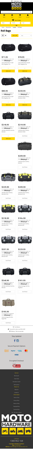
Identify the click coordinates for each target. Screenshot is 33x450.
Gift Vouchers (16, 384)
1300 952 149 (17, 1)
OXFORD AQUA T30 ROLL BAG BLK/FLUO (23, 193)
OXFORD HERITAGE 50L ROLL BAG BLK (8, 286)
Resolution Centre (16, 381)
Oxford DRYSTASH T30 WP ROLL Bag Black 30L (24, 63)
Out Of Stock (24, 136)
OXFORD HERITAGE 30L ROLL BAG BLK (8, 131)
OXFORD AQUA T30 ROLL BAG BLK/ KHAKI (23, 131)
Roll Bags (20, 27)
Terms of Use (16, 397)
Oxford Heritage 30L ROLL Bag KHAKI (7, 318)
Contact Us (16, 392)
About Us (16, 389)
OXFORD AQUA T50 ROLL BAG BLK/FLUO (7, 193)
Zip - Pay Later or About (16, 412)
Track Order (16, 378)
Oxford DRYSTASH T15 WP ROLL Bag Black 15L (7, 63)
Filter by (15, 35)
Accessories (8, 27)
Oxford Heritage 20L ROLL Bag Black (24, 286)
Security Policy (17, 409)
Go (16, 25)
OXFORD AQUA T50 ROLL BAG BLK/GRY (7, 255)
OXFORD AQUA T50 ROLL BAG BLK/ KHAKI (23, 97)
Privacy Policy (16, 400)
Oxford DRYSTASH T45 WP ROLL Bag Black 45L (7, 97)
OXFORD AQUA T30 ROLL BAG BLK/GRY (23, 224)
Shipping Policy (16, 406)
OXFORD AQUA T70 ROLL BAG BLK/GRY (23, 255)
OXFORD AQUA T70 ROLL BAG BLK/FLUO (7, 224)
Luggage (14, 27)
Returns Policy (17, 403)
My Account (16, 375)
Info (12, 60)
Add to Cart (8, 71)
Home (3, 27)
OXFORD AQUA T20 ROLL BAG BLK (23, 162)
